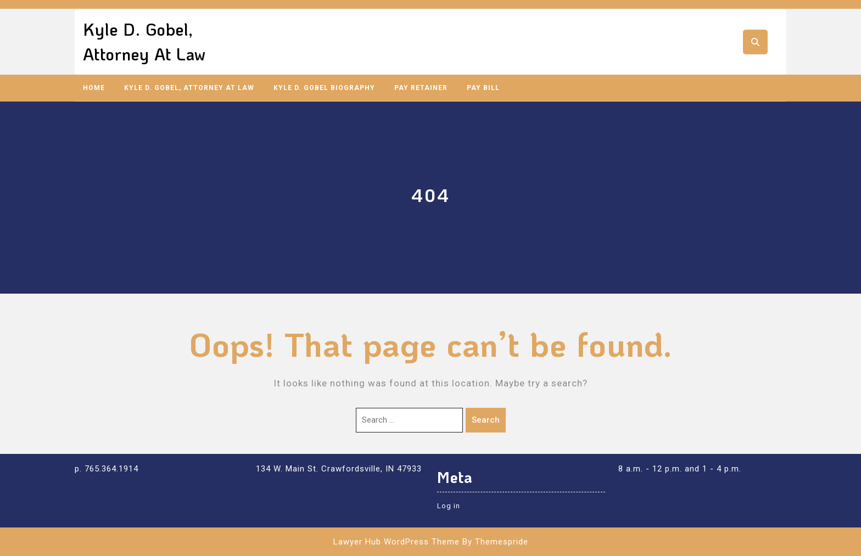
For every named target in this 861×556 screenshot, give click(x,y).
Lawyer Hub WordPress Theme (396, 542)
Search (486, 420)
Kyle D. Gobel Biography (324, 88)
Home (94, 88)
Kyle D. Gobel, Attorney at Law (189, 88)
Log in (448, 506)
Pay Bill (483, 88)
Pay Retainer (421, 88)
